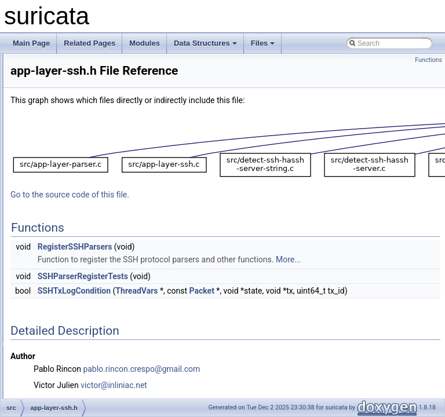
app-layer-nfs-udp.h (78, 79)
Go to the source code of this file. (214, 210)
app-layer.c (65, 295)
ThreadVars (281, 319)
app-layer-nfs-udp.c (77, 66)
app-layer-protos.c (76, 117)
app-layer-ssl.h (70, 257)
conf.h (57, 372)
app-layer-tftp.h (71, 283)
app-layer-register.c (77, 142)
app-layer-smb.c (72, 168)
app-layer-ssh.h (72, 232)
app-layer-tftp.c (71, 270)
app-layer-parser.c (76, 91)
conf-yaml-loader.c (76, 334)
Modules (144, 43)
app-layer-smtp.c (73, 193)
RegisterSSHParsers (220, 263)
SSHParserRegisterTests (228, 305)
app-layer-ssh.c (71, 219)
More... (195, 288)
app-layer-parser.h (76, 104)
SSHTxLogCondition (219, 319)
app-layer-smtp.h (74, 206)
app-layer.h (65, 308)
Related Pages (89, 43)
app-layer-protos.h (76, 130)
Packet (346, 319)
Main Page (31, 43)
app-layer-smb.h (73, 181)
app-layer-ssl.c (70, 244)
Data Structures (205, 43)
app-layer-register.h (77, 155)
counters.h (64, 397)
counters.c (63, 385)
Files (263, 43)
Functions (428, 60)
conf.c (57, 359)
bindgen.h (63, 321)
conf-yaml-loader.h (76, 346)
